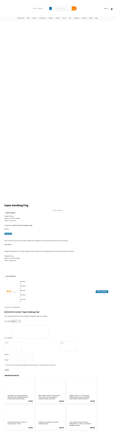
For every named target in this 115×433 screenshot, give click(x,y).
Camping (76, 18)
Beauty (34, 18)
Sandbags (25, 225)
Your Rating (8, 321)
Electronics (42, 18)
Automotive (20, 18)
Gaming (84, 18)
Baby (28, 18)
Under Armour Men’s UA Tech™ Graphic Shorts (83, 399)
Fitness (57, 18)
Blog (96, 18)
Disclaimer (61, 422)
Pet (70, 18)
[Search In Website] (50, 8)
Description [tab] (8, 244)
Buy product (8, 234)
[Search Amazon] (74, 8)
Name (6, 354)
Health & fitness (17, 225)
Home (64, 18)
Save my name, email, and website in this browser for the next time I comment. (31, 365)
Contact (43, 422)
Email (6, 360)
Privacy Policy (62, 417)
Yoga (30, 225)
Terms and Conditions (64, 419)
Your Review (8, 338)
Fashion (50, 18)
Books (90, 18)
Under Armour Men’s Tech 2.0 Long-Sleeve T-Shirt (65, 398)
